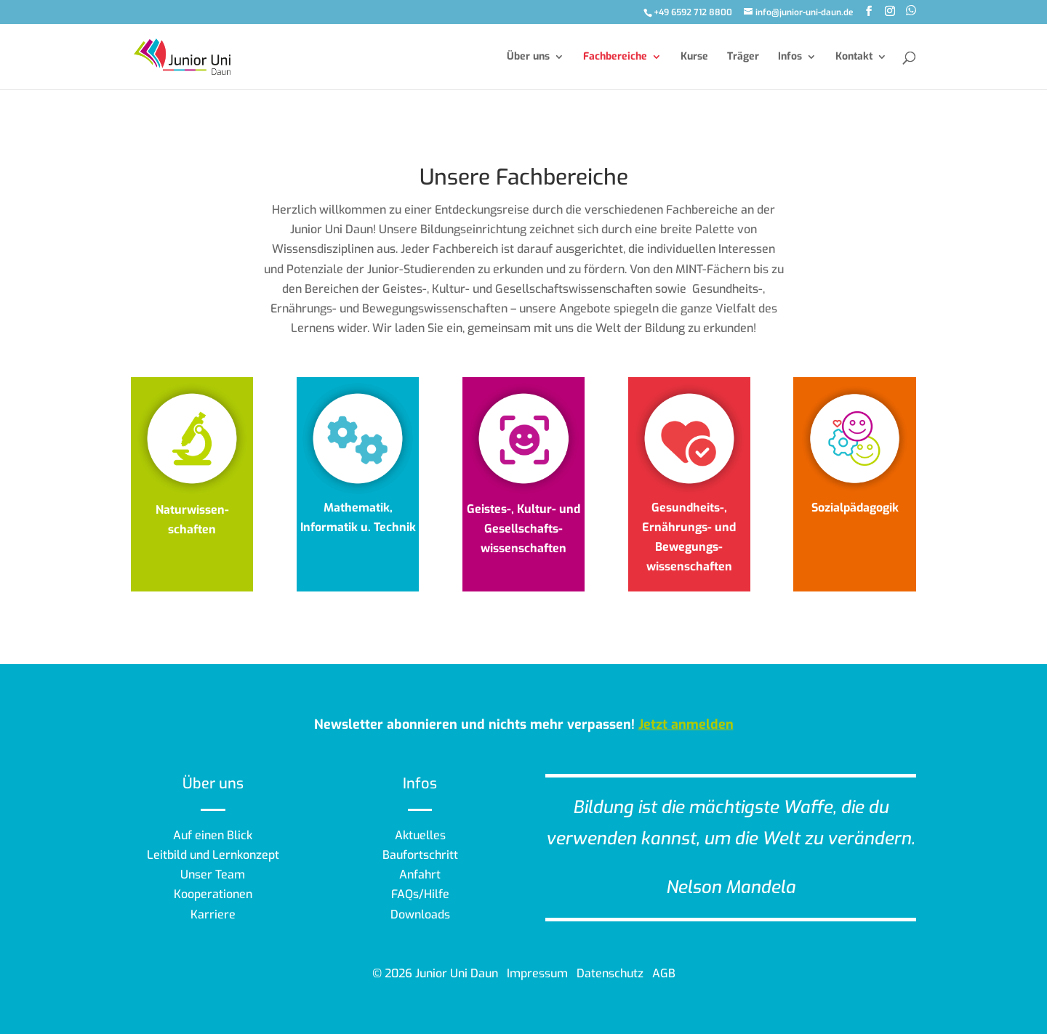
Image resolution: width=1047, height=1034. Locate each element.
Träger (743, 57)
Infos (790, 57)
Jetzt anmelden (686, 724)
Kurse (694, 57)
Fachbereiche (615, 57)
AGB (663, 973)
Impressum (537, 973)
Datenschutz (610, 973)
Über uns (528, 57)
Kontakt (853, 57)
